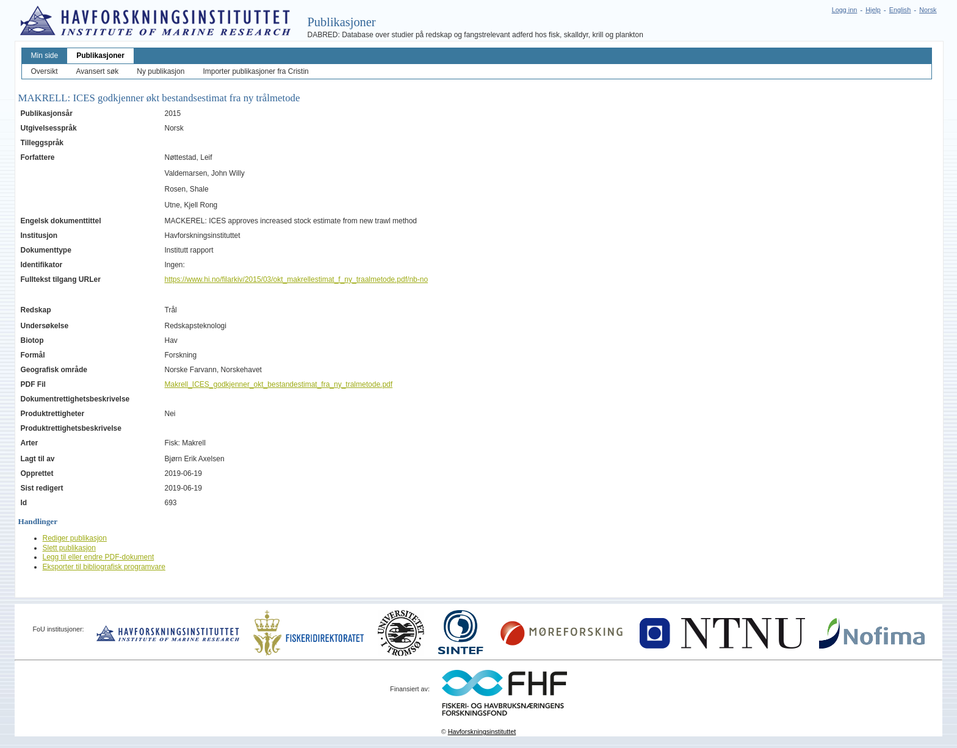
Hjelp (873, 9)
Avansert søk (97, 71)
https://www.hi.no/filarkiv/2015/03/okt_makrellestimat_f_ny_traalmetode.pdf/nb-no (296, 279)
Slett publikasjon (69, 548)
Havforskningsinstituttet (482, 731)
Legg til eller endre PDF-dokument (98, 557)
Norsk (927, 9)
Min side (45, 55)
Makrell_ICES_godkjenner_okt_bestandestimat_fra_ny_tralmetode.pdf (279, 384)
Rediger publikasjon (75, 538)
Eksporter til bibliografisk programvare (104, 567)
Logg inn (844, 9)
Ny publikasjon (160, 71)
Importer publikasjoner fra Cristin (255, 71)
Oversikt (44, 71)
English (900, 9)
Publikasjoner (100, 55)
